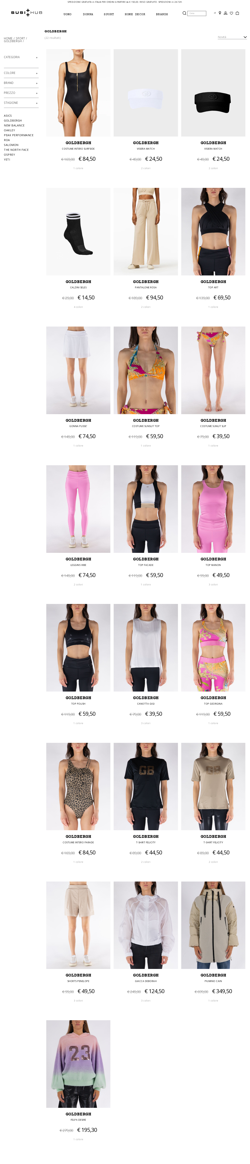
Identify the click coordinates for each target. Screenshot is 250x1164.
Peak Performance (18, 135)
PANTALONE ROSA (146, 288)
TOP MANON (213, 565)
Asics (8, 115)
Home (9, 38)
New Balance (14, 125)
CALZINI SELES (78, 288)
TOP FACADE (145, 565)
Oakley (9, 130)
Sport (109, 14)
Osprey (9, 154)
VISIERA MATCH (146, 149)
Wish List (231, 13)
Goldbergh (13, 41)
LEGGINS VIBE (78, 565)
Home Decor (135, 14)
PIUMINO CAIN (213, 981)
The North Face (16, 150)
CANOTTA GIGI (146, 704)
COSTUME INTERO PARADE (78, 843)
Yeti (7, 159)
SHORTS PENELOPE (78, 981)
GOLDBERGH (78, 143)
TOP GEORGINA (213, 704)
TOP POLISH (78, 704)
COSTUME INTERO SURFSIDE (78, 149)
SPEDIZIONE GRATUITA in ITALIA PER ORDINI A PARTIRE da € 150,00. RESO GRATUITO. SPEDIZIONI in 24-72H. (125, 2)
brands (162, 14)
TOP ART (213, 288)
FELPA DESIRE (78, 1120)
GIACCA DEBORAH (146, 981)
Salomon (11, 145)
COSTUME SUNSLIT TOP (146, 426)
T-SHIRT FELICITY (146, 843)
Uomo (67, 14)
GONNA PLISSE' (78, 426)
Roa (7, 140)
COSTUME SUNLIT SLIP (213, 426)
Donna (88, 14)
